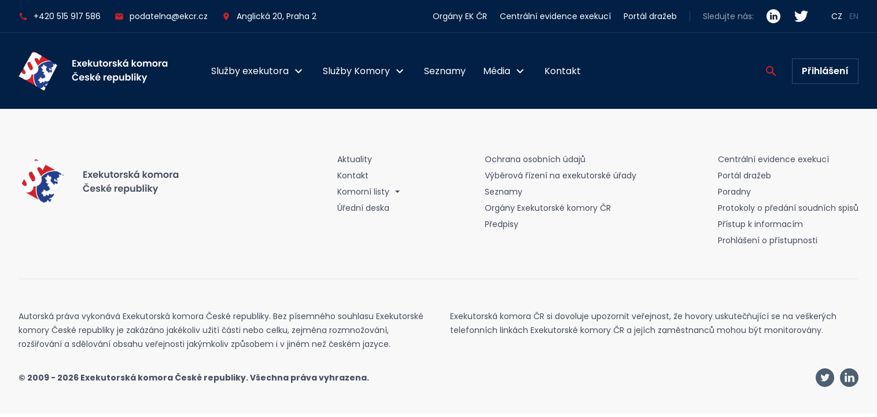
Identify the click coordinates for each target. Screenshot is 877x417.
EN (853, 16)
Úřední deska (363, 208)
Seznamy (445, 71)
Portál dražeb (650, 16)
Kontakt (562, 71)
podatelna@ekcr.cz (161, 16)
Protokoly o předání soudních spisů (788, 208)
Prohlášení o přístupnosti (767, 240)
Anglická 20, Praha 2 (276, 16)
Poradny (734, 191)
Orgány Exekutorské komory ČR (548, 208)
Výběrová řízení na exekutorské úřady (560, 175)
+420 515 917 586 (60, 16)
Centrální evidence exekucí (555, 16)
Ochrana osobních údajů (535, 159)
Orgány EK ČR (460, 16)
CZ (836, 16)
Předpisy (501, 224)
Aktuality (354, 159)
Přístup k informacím (760, 224)
